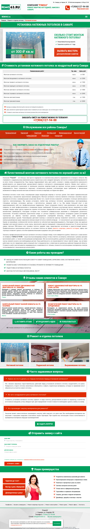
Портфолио (8, 503)
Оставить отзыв (23, 322)
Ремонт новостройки (51, 503)
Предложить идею (45, 322)
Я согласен (57, 523)
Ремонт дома (63, 503)
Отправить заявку (13, 462)
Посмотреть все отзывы (73, 327)
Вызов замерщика (54, 515)
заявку (46, 149)
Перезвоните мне (83, 9)
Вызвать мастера (67, 52)
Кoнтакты (82, 503)
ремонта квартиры (59, 228)
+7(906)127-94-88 (80, 6)
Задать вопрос (45, 423)
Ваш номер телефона (10, 443)
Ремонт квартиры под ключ (36, 503)
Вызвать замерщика (20, 503)
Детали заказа (8, 448)
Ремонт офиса (73, 503)
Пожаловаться (68, 322)
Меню (86, 16)
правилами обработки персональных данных (34, 458)
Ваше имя (7, 437)
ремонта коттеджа (72, 228)
